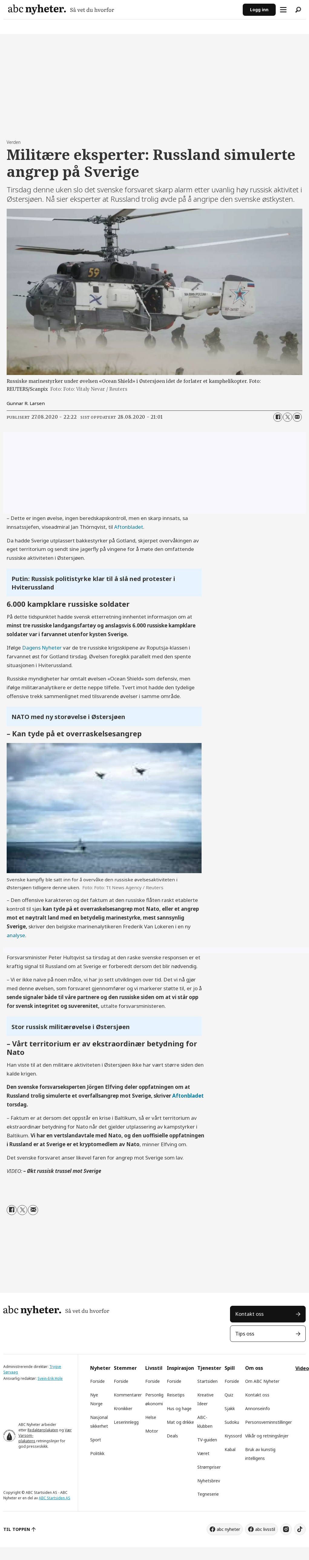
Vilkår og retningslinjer (266, 1436)
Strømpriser (209, 1467)
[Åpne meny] (283, 10)
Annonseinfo (257, 1408)
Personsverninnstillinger (268, 1422)
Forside (97, 1381)
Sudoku (232, 1422)
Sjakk (230, 1408)
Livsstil (154, 1368)
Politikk (97, 1453)
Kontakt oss (249, 1313)
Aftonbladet (128, 526)
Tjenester (209, 1368)
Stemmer (125, 1368)
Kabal (230, 1449)
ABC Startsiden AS (54, 1498)
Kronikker (123, 1408)
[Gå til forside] (61, 9)
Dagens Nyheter (42, 647)
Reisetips (176, 1395)
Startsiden (207, 1381)
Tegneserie (208, 1494)
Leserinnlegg (126, 1422)
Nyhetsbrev (208, 1481)
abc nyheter (228, 1529)
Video (302, 1368)
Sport (95, 1440)
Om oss (254, 1368)
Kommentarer (128, 1395)
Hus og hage (179, 1408)
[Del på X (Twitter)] (287, 417)
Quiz (229, 1395)
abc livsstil (265, 1529)
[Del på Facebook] (277, 417)
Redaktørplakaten (43, 1430)
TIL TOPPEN (16, 1529)
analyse (16, 935)
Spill (230, 1368)
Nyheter (100, 1368)
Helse (150, 1417)
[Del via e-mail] (297, 417)
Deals (172, 1436)
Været (203, 1453)
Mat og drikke (180, 1422)
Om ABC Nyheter (262, 1381)
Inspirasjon (180, 1368)
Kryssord (233, 1436)
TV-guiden (207, 1440)
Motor (151, 1431)
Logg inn (259, 9)
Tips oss (244, 1333)
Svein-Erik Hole (50, 1378)
